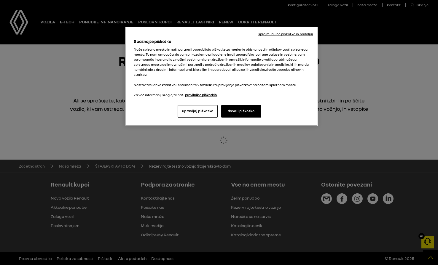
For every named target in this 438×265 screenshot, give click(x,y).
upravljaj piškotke (198, 111)
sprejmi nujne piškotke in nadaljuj (285, 34)
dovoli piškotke (241, 111)
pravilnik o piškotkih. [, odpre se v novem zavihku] (201, 95)
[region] (221, 76)
